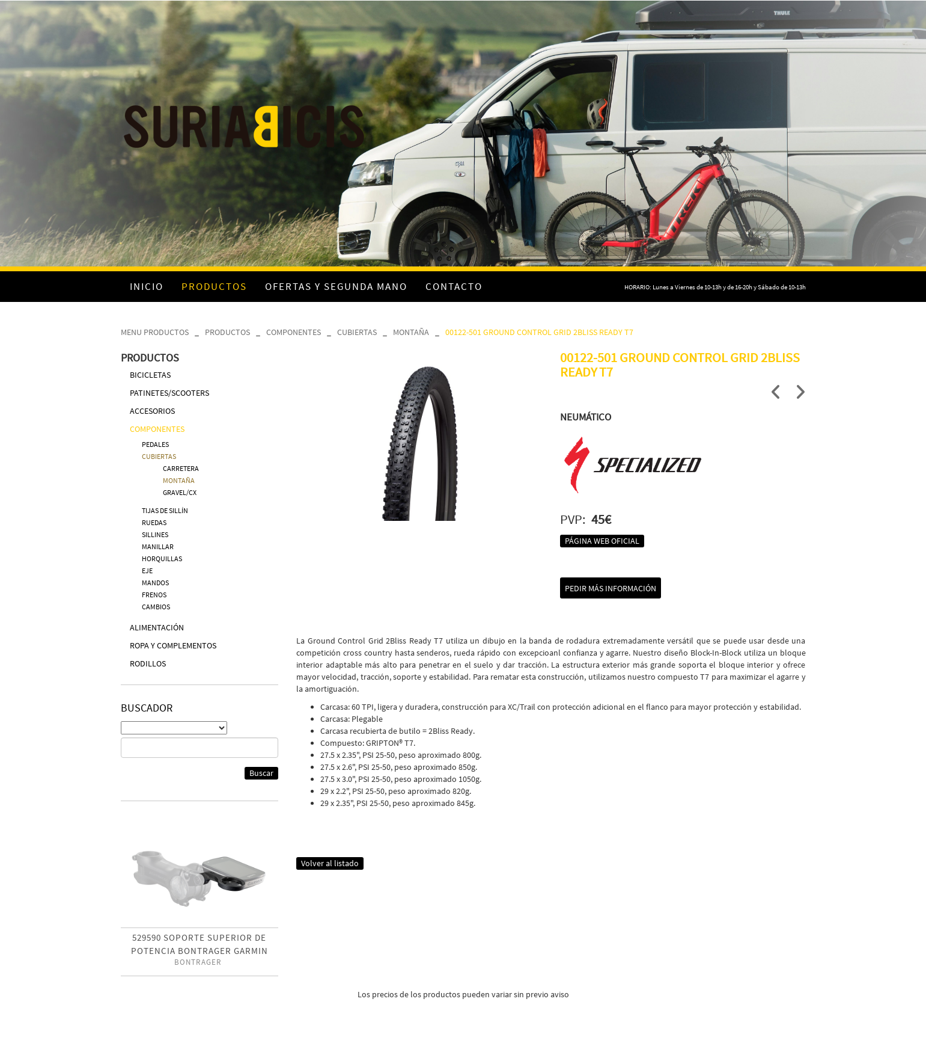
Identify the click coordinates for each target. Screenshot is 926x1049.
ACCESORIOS (152, 410)
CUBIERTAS (357, 332)
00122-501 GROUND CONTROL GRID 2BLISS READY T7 (539, 332)
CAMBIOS (156, 606)
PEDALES (155, 444)
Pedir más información (610, 588)
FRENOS (154, 594)
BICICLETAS (150, 374)
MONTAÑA (411, 332)
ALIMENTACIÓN (157, 627)
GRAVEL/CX (179, 492)
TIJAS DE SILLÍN (165, 510)
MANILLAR (158, 546)
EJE (147, 570)
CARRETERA (181, 468)
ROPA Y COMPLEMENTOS (173, 645)
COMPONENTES (293, 332)
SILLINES (155, 534)
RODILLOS (148, 663)
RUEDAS (154, 522)
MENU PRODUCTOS (155, 332)
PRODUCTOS (227, 332)
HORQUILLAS (162, 558)
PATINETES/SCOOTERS (169, 392)
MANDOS (155, 582)
